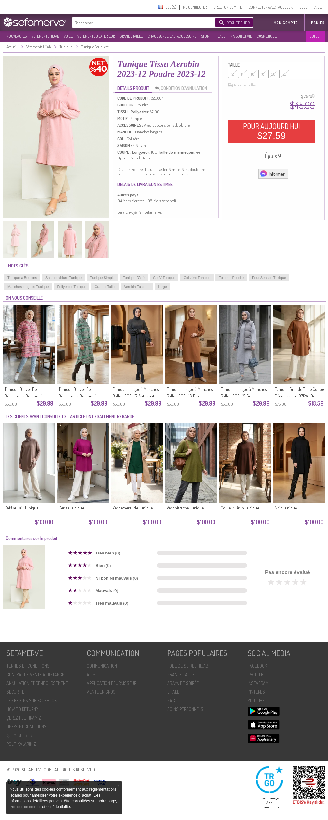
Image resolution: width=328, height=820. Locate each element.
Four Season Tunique (269, 278)
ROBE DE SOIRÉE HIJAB (187, 666)
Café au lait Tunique (21, 507)
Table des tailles (242, 85)
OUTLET (315, 36)
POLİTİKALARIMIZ (21, 744)
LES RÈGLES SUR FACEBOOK (31, 700)
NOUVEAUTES (16, 36)
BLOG (303, 7)
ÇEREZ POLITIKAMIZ (23, 718)
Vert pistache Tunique (185, 507)
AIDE (318, 7)
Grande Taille (105, 287)
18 (262, 74)
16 (252, 74)
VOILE (68, 36)
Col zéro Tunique (197, 278)
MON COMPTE (286, 22)
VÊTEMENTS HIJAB (45, 36)
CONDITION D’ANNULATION (182, 88)
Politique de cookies (26, 807)
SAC (171, 700)
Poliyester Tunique (71, 287)
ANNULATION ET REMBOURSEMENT (37, 683)
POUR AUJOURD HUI (271, 131)
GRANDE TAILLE (131, 36)
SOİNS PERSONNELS (185, 709)
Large (162, 287)
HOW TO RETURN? (22, 709)
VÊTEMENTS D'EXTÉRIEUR (96, 36)
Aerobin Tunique (137, 287)
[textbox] (142, 22)
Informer (272, 173)
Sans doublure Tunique (63, 278)
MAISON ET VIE (241, 36)
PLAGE (220, 36)
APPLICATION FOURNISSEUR (111, 683)
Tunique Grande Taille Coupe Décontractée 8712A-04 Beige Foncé (299, 396)
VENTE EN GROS (101, 692)
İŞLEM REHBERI (19, 735)
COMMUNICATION (102, 666)
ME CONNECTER (195, 7)
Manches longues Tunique (28, 287)
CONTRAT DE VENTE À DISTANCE (35, 674)
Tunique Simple (102, 278)
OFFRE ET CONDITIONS (26, 726)
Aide (91, 674)
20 (273, 74)
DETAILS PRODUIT (133, 88)
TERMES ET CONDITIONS (28, 666)
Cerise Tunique (71, 507)
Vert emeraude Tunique (133, 507)
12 (232, 74)
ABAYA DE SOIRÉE (183, 683)
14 (242, 74)
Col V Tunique (164, 278)
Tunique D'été (134, 278)
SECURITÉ (15, 692)
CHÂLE (173, 692)
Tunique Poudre (231, 278)
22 (284, 74)
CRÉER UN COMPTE (228, 7)
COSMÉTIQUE (267, 36)
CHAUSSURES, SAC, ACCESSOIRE (172, 36)
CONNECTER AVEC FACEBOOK (271, 7)
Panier (318, 22)
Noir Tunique (286, 507)
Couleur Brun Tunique (240, 507)
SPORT (206, 36)
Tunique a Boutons (22, 278)
